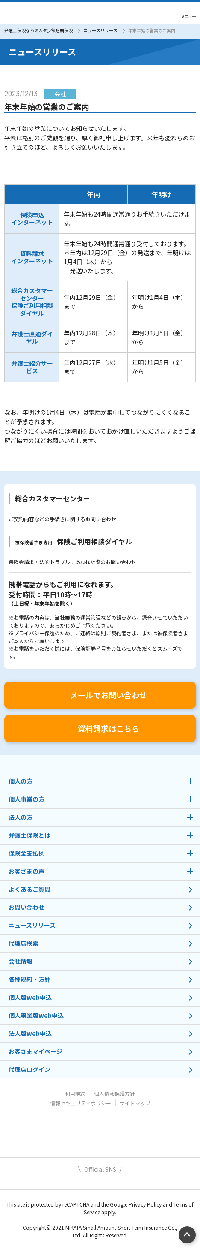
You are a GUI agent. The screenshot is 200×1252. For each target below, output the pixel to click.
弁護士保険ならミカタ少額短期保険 (38, 30)
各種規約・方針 (29, 979)
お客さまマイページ (35, 1051)
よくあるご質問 (29, 889)
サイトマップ (135, 1103)
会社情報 (20, 961)
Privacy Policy (145, 1204)
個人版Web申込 (30, 997)
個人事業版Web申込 (36, 1015)
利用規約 (75, 1093)
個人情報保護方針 (114, 1093)
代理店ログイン (29, 1069)
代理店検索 (23, 943)
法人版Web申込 (30, 1033)
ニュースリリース (100, 30)
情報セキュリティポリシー (80, 1103)
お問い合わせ (26, 907)
